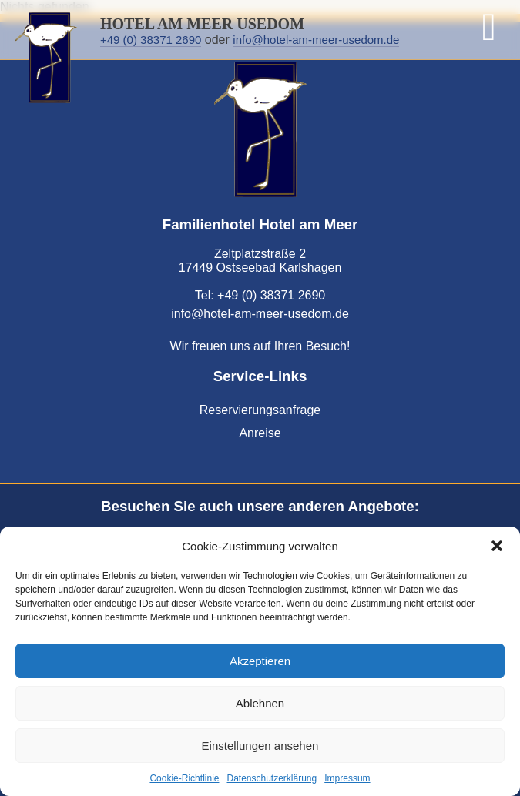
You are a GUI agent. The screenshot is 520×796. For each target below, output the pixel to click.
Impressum (347, 778)
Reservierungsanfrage (260, 409)
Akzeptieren (260, 660)
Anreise (259, 433)
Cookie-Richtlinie (184, 778)
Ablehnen (260, 703)
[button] (497, 546)
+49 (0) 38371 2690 (150, 39)
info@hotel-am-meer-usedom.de (316, 39)
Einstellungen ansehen (260, 745)
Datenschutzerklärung (271, 778)
